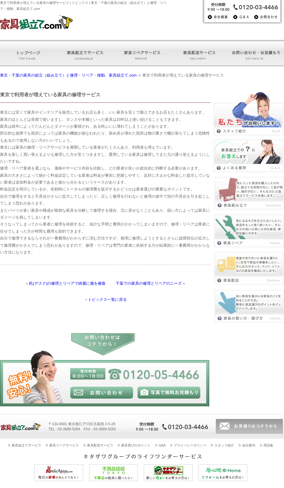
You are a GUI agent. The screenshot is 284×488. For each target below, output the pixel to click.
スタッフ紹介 (224, 445)
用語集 (268, 445)
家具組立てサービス (26, 445)
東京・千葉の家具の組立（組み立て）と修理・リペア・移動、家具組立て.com (68, 75)
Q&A (162, 445)
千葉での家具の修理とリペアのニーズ (149, 283)
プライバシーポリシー (190, 445)
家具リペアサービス (64, 445)
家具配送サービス (100, 445)
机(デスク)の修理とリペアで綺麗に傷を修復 (67, 283)
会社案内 (248, 445)
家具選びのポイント (136, 445)
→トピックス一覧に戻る (105, 299)
